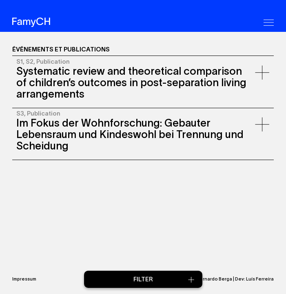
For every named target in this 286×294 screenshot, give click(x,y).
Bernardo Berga (214, 278)
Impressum (24, 278)
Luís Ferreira (260, 278)
